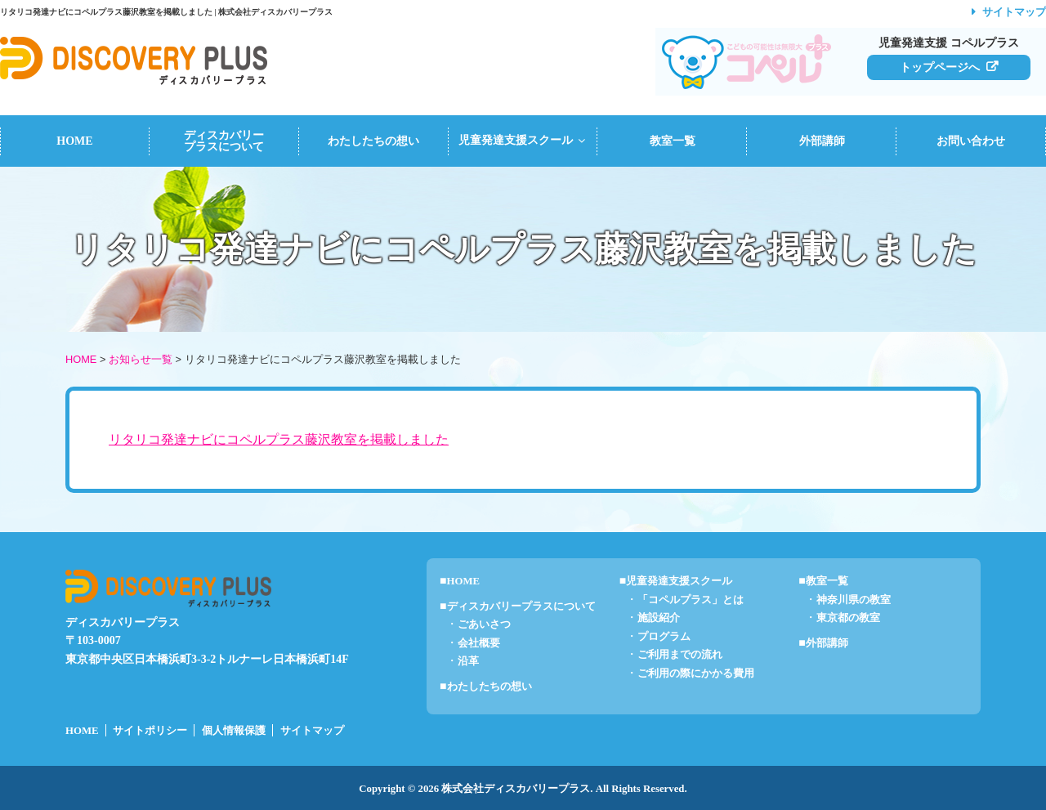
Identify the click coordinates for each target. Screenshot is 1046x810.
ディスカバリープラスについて (224, 141)
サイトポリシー (150, 730)
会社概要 (479, 643)
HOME (74, 141)
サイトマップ (1014, 12)
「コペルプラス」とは (690, 600)
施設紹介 (658, 618)
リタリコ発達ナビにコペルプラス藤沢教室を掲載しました (279, 439)
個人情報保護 (234, 730)
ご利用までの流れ (679, 654)
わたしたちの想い (373, 141)
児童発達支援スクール (523, 140)
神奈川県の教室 (853, 600)
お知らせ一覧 (140, 359)
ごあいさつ (484, 624)
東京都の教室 (848, 618)
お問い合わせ (970, 141)
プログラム (664, 636)
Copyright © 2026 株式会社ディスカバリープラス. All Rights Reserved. (522, 788)
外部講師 (822, 141)
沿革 (468, 661)
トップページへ (940, 67)
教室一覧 (672, 141)
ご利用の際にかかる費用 (695, 673)
